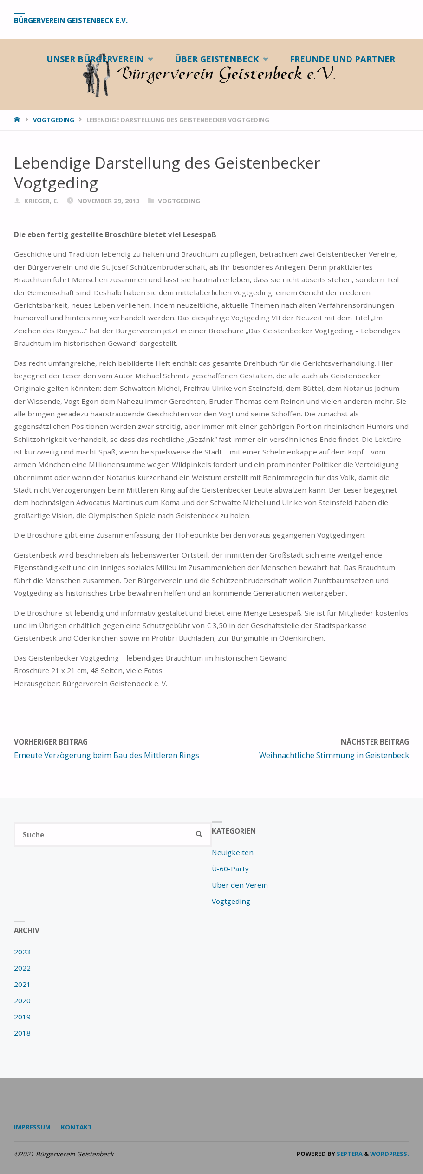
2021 (22, 984)
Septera (349, 1153)
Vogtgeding (53, 120)
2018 (22, 1033)
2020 (22, 1000)
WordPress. (389, 1153)
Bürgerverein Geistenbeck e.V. (71, 20)
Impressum (32, 1126)
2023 (22, 951)
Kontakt (76, 1126)
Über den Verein (240, 884)
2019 (22, 1016)
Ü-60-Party (230, 868)
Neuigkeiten (233, 852)
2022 (22, 968)
